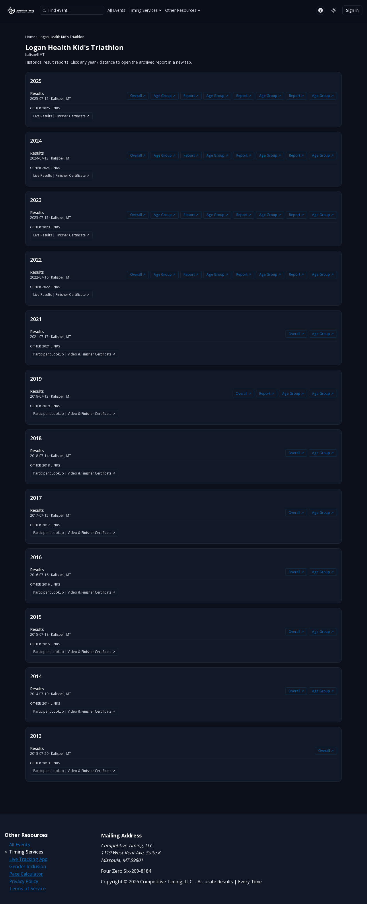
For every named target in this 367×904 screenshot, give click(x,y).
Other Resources (182, 10)
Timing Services (145, 10)
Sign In (352, 10)
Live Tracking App (28, 859)
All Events (116, 10)
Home (30, 37)
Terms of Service (27, 888)
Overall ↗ (138, 95)
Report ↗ (191, 95)
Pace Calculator (26, 874)
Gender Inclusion (27, 866)
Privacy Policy (23, 881)
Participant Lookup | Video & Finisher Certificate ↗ (74, 354)
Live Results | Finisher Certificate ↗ (61, 116)
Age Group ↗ (164, 95)
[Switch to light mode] (334, 10)
